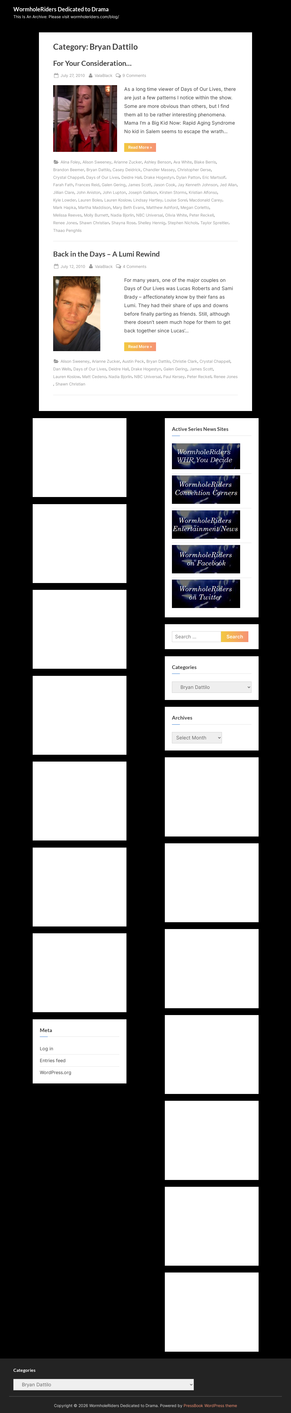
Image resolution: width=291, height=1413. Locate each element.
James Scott (139, 184)
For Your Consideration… (92, 63)
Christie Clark (184, 361)
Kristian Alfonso (203, 192)
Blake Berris (205, 162)
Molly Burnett (96, 215)
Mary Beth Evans (128, 207)
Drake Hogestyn (159, 177)
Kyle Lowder (64, 200)
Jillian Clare (63, 192)
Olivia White (176, 215)
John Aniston (88, 192)
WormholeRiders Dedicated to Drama (61, 9)
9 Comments (134, 75)
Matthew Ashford (162, 207)
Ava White (182, 162)
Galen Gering (114, 184)
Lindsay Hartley (147, 200)
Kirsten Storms (172, 192)
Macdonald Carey (205, 200)
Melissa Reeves (67, 215)
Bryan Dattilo (98, 169)
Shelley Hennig (151, 222)
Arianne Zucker (128, 162)
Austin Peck (133, 361)
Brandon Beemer (68, 169)
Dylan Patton (188, 177)
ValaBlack (104, 75)
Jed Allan (228, 184)
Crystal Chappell (68, 177)
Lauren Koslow (117, 200)
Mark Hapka (64, 207)
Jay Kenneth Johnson (197, 184)
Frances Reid (87, 184)
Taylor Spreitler (214, 222)
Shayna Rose (123, 222)
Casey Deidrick (127, 169)
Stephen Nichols (183, 222)
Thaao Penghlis (67, 230)
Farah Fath (63, 184)
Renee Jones (65, 222)
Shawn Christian (94, 222)
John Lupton (114, 192)
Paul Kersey (174, 376)
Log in (46, 1048)
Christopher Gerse (194, 169)
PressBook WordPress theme (210, 1405)
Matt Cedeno (94, 376)
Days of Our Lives (102, 177)
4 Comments (134, 266)
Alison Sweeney (96, 162)
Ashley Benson (157, 162)
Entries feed (53, 1060)
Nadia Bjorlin (122, 215)
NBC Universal (149, 215)
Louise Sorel (176, 200)
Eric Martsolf (213, 177)
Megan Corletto (194, 207)
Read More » (142, 148)
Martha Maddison (94, 207)
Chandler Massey (159, 169)
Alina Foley (70, 162)
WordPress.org (55, 1072)
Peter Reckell (201, 215)
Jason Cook (164, 184)
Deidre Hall (131, 177)
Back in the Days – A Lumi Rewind (106, 254)
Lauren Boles (90, 200)
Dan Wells (62, 368)
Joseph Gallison (142, 192)
